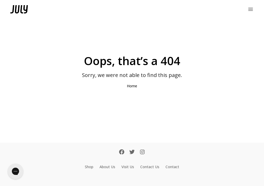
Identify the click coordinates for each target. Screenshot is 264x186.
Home (132, 85)
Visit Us (127, 166)
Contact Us (149, 166)
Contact (172, 166)
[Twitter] (132, 152)
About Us (107, 166)
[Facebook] (122, 152)
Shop (89, 166)
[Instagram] (142, 152)
